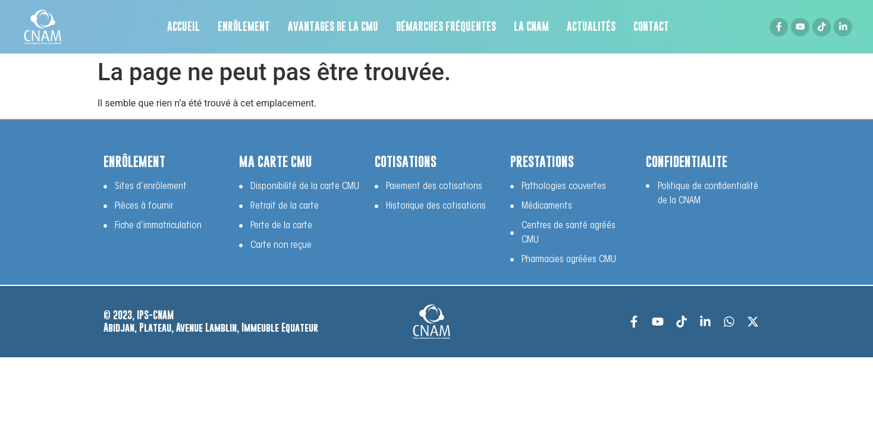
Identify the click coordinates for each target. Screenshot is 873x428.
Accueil (183, 26)
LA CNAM (531, 26)
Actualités (591, 26)
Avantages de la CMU (333, 26)
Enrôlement (244, 26)
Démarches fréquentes (446, 26)
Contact (651, 26)
